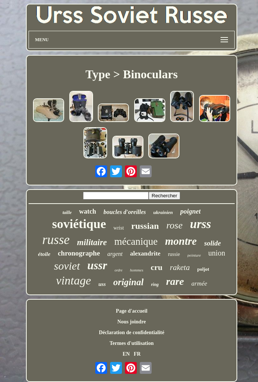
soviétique (79, 224)
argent (115, 254)
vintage (73, 280)
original (128, 282)
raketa (180, 267)
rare (175, 281)
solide (212, 243)
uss (102, 284)
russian (145, 226)
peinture (194, 255)
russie (174, 254)
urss (200, 224)
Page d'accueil (131, 311)
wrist (118, 228)
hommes (136, 270)
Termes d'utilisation (132, 343)
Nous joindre (131, 322)
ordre (118, 270)
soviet (67, 266)
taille (67, 212)
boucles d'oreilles (124, 212)
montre (180, 241)
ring (155, 284)
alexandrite (145, 253)
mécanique (136, 241)
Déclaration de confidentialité (132, 332)
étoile (44, 254)
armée (199, 283)
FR (137, 354)
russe (56, 240)
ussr (97, 265)
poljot (203, 269)
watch (87, 211)
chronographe (79, 253)
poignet (190, 211)
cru (157, 267)
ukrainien (163, 212)
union (216, 253)
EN (126, 354)
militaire (92, 242)
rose (174, 225)
